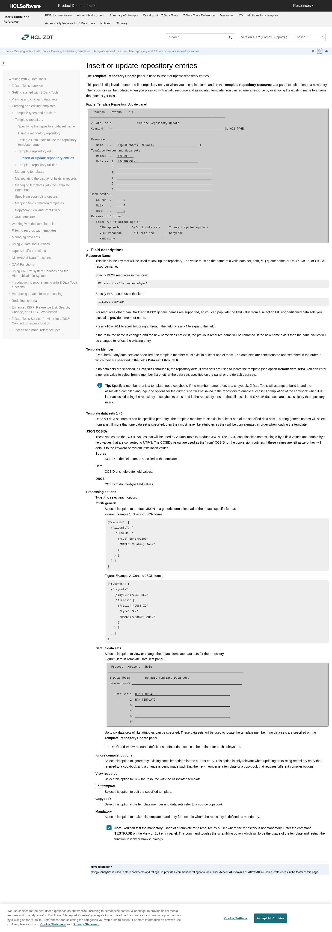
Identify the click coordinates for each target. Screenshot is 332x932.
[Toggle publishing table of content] (3, 63)
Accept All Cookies (271, 921)
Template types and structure (35, 113)
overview (27, 86)
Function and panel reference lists (36, 330)
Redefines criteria (24, 301)
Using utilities (31, 244)
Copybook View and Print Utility (37, 210)
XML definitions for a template (259, 15)
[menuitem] (58, 15)
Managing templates (29, 171)
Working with (160, 15)
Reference (199, 15)
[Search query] (200, 37)
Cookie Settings (235, 921)
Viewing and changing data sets (34, 99)
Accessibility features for (70, 23)
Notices (105, 23)
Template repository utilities (37, 165)
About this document (90, 15)
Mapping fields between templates (39, 203)
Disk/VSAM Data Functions (31, 258)
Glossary (121, 23)
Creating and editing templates (70, 51)
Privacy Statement (87, 927)
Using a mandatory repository (39, 133)
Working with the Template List (33, 224)
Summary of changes (124, 15)
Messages (227, 15)
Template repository (106, 51)
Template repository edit (137, 51)
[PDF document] (320, 51)
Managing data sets (26, 237)
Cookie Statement (53, 927)
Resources (302, 6)
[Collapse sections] (313, 51)
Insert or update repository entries (177, 51)
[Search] (230, 37)
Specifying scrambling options (36, 196)
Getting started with (35, 92)
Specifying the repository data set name (46, 126)
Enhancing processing (37, 294)
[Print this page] (327, 51)
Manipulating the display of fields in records (46, 178)
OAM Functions (23, 264)
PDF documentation (58, 15)
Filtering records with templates (34, 230)
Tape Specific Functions (29, 251)
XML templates (25, 217)
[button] (7, 79)
